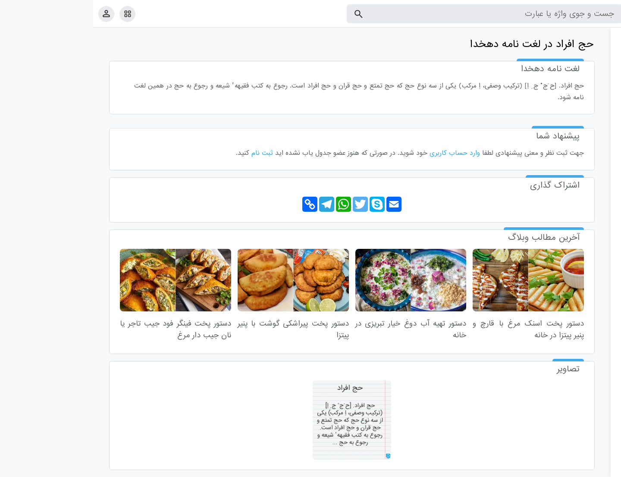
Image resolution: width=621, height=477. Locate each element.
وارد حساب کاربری (361, 153)
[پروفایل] (13, 13)
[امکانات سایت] (34, 13)
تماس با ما (572, 468)
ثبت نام (169, 153)
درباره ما (543, 468)
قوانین (598, 468)
